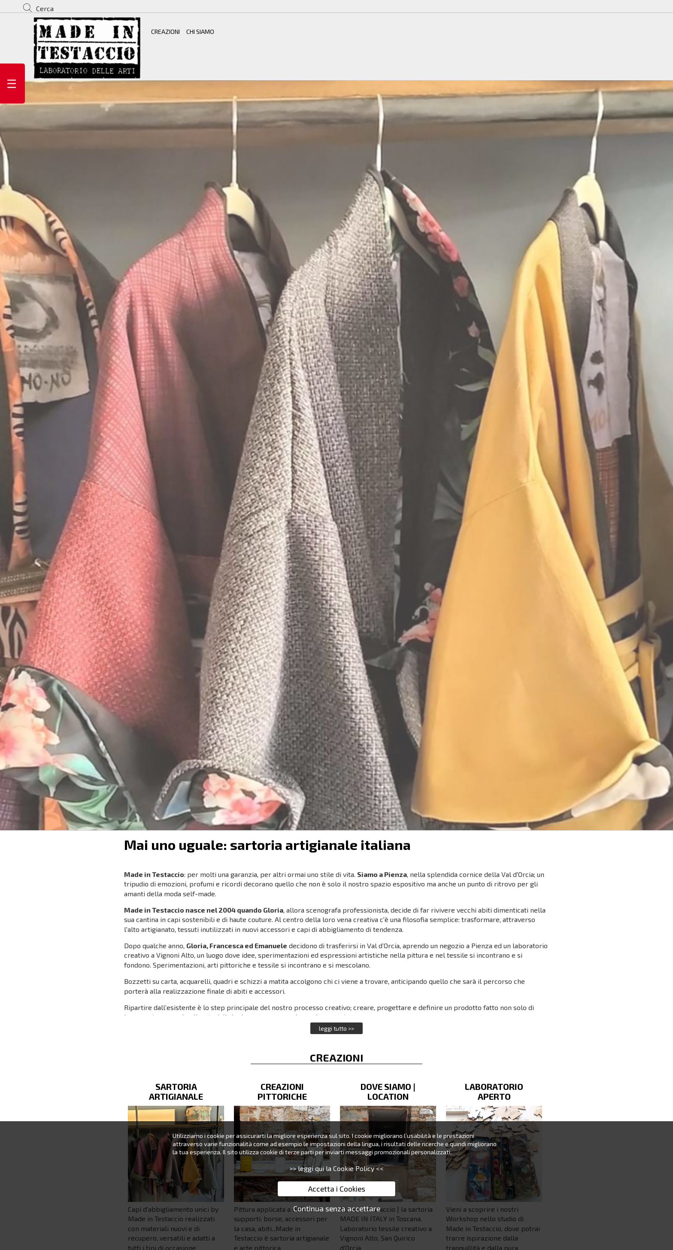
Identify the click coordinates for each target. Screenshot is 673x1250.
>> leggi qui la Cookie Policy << (336, 1168)
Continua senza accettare (336, 1208)
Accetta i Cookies (336, 1188)
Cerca (45, 8)
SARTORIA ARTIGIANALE (176, 1091)
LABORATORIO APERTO (494, 1091)
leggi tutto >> (336, 1028)
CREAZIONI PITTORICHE (282, 1091)
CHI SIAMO (200, 31)
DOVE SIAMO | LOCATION (388, 1091)
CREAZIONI (165, 31)
